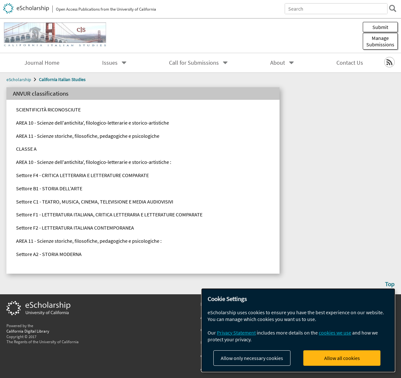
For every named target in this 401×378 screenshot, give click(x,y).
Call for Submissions (194, 62)
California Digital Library (27, 331)
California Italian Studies (62, 79)
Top (390, 284)
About (277, 62)
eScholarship (18, 79)
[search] (393, 8)
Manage (380, 41)
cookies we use (335, 332)
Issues (110, 62)
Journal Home (41, 62)
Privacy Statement (236, 332)
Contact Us (349, 62)
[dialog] (298, 330)
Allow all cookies (342, 358)
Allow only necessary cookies (252, 358)
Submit (380, 27)
